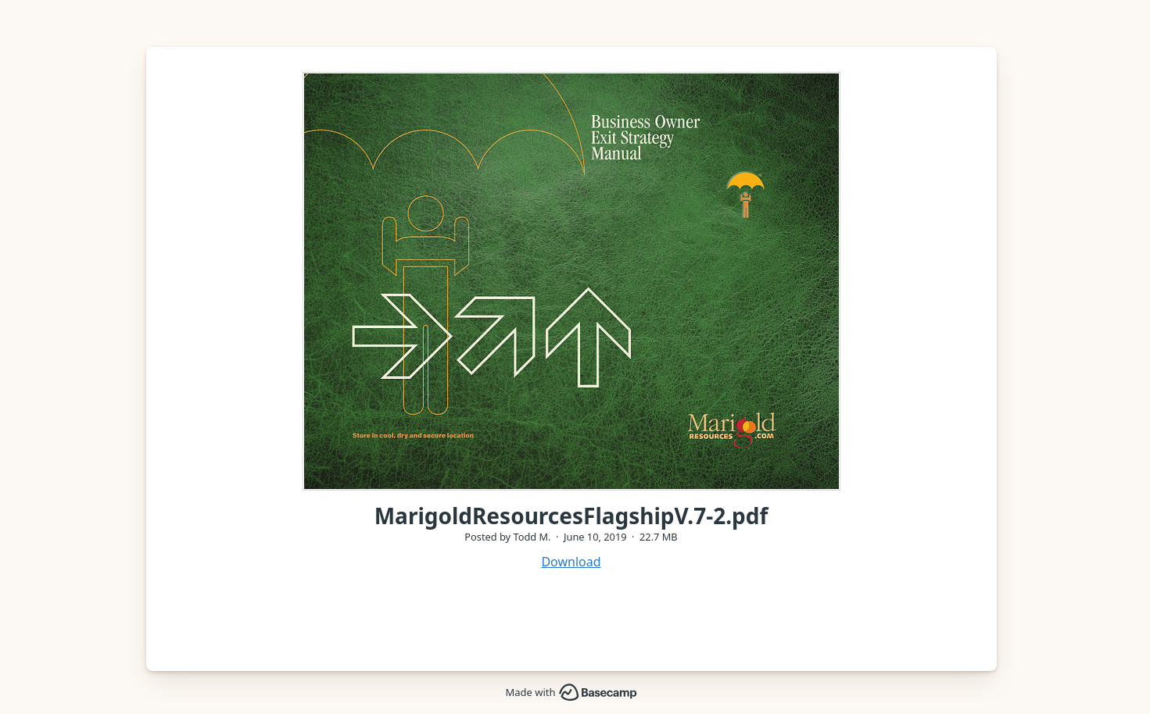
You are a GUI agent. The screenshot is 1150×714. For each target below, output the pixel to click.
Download (570, 561)
